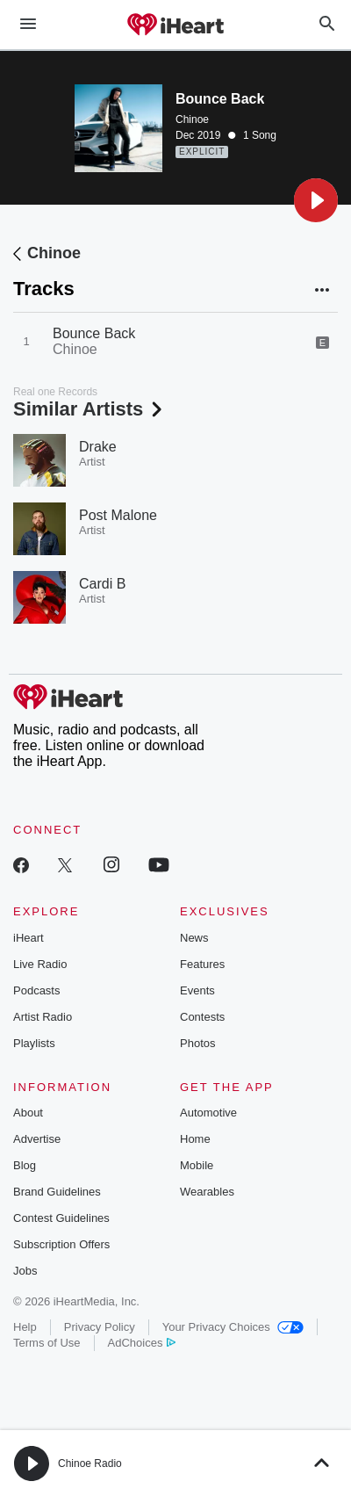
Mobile (196, 1165)
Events (197, 990)
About (28, 1112)
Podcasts (36, 990)
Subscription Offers (61, 1244)
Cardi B (102, 583)
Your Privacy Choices (233, 1326)
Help (25, 1326)
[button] (316, 200)
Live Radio (40, 964)
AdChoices (142, 1342)
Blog (24, 1165)
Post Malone (118, 515)
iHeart (28, 937)
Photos (197, 1043)
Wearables (207, 1191)
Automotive (208, 1112)
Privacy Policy (99, 1326)
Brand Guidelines (57, 1191)
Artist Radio (42, 1016)
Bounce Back (94, 333)
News (194, 937)
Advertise (37, 1138)
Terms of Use (47, 1342)
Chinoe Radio (90, 1463)
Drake (98, 446)
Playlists (34, 1043)
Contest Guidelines (61, 1218)
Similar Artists (89, 409)
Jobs (25, 1270)
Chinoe (192, 119)
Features (202, 964)
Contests (202, 1016)
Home (195, 1138)
